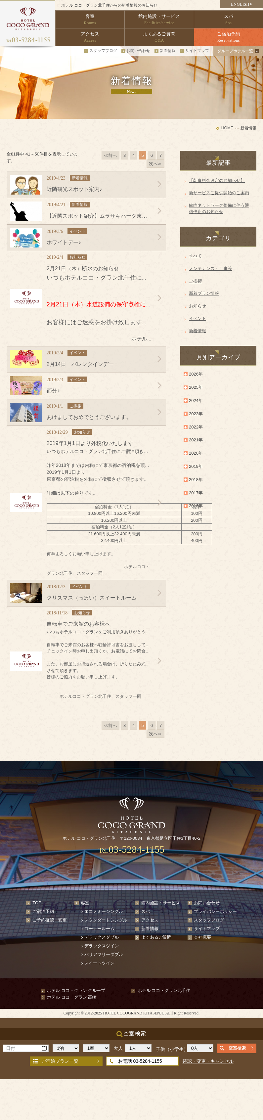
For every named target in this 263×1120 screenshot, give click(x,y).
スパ (145, 911)
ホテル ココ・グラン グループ (76, 990)
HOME (227, 128)
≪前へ (110, 155)
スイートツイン (99, 963)
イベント (197, 318)
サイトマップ (197, 50)
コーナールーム (99, 928)
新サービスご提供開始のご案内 (219, 192)
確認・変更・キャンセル (208, 1061)
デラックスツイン (101, 945)
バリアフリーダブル (103, 954)
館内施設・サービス (160, 902)
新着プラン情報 (204, 293)
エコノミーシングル (103, 911)
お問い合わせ (138, 50)
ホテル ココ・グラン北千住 (164, 990)
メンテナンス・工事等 (210, 268)
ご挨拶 (195, 281)
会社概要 (202, 937)
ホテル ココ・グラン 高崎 (72, 997)
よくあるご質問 (156, 937)
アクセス (149, 920)
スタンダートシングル (105, 920)
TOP (36, 902)
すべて (195, 255)
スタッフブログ (103, 50)
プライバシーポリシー (215, 911)
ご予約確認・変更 (49, 920)
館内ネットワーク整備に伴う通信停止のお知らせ (219, 208)
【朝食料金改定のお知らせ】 (217, 180)
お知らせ (197, 305)
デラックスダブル (101, 937)
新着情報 (168, 50)
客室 (85, 902)
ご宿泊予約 (43, 911)
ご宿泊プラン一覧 (59, 1061)
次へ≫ (155, 163)
